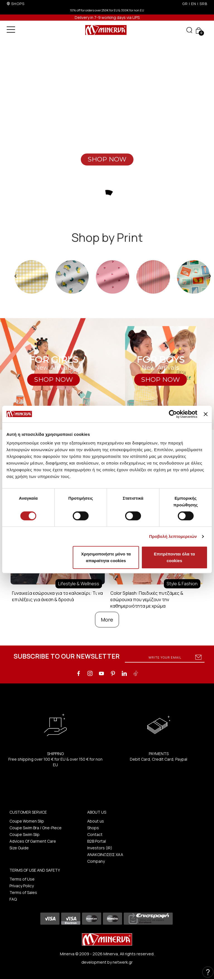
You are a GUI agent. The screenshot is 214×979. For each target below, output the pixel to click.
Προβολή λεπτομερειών (173, 536)
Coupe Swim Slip (24, 834)
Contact (95, 834)
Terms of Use (22, 879)
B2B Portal (96, 841)
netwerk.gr (123, 962)
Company (96, 861)
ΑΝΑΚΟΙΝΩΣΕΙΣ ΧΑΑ (105, 854)
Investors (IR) (99, 847)
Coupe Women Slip (26, 821)
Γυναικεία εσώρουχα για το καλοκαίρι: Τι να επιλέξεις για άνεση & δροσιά (57, 596)
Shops (93, 827)
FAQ (13, 899)
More (107, 619)
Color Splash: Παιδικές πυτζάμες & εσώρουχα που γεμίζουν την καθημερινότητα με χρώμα (146, 599)
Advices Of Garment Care (32, 841)
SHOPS (18, 3)
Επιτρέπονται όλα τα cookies (174, 557)
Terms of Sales (23, 892)
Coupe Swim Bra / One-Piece (35, 827)
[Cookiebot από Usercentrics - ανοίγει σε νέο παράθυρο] (173, 414)
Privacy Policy (21, 885)
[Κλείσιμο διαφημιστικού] (206, 414)
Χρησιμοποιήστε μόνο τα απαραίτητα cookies (106, 557)
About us (95, 821)
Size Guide (19, 847)
